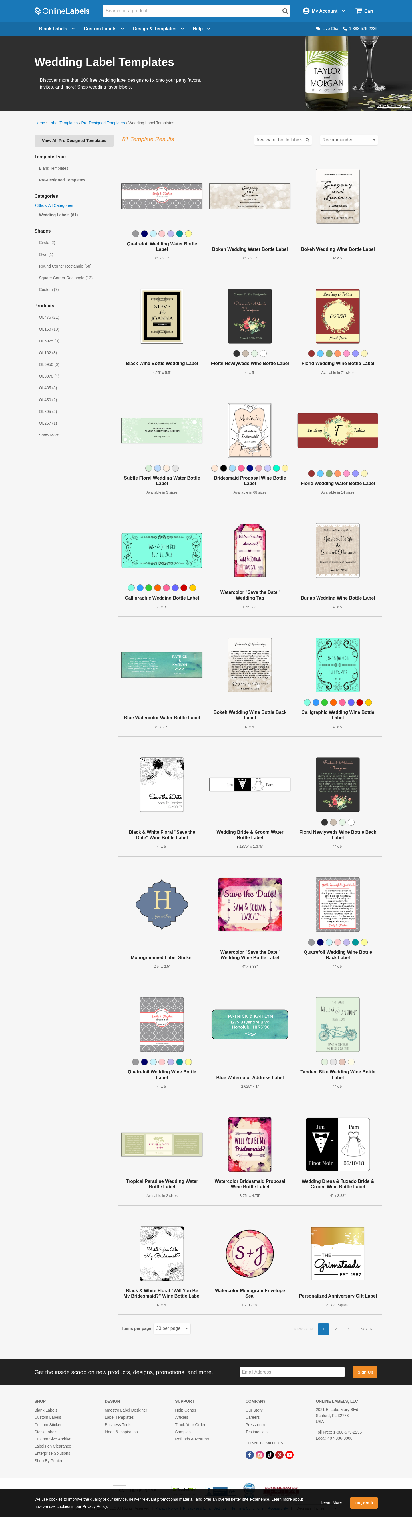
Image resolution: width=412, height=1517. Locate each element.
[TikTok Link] (270, 1454)
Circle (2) (47, 242)
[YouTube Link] (289, 1454)
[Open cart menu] (364, 11)
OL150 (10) (49, 329)
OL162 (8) (48, 352)
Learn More (331, 1502)
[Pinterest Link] (280, 1454)
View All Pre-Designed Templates (74, 140)
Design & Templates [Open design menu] (158, 28)
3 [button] (348, 1329)
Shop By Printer (49, 1460)
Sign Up (365, 1372)
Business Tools (118, 1424)
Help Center (185, 1410)
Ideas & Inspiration (121, 1432)
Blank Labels (46, 1410)
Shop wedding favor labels (104, 87)
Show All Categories (54, 205)
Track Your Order (190, 1424)
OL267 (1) (48, 423)
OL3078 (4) (49, 376)
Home (40, 123)
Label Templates (63, 123)
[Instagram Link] (260, 1454)
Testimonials (257, 1432)
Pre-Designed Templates (103, 123)
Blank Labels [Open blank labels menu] (57, 28)
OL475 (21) (49, 317)
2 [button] (336, 1329)
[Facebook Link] (250, 1454)
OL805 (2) (48, 411)
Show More (49, 435)
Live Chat (327, 29)
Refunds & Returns (192, 1439)
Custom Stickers (49, 1424)
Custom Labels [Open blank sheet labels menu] (104, 28)
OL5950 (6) (49, 364)
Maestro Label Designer (126, 1410)
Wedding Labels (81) (58, 215)
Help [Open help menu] (201, 28)
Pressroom (255, 1424)
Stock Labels (46, 1432)
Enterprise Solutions (52, 1453)
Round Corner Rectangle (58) (65, 266)
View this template (393, 105)
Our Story (254, 1410)
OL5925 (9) (49, 341)
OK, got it (364, 1503)
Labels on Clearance (53, 1446)
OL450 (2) (48, 400)
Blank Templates (53, 168)
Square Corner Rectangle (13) (66, 278)
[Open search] (285, 11)
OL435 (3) (48, 388)
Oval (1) (46, 254)
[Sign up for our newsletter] (292, 1372)
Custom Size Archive (53, 1439)
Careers (253, 1417)
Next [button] (365, 1329)
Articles (181, 1417)
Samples (182, 1432)
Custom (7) (49, 289)
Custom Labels (48, 1417)
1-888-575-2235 (360, 28)
